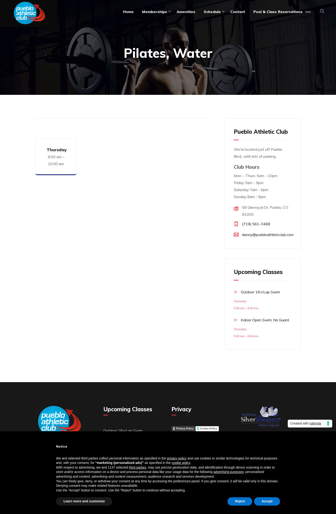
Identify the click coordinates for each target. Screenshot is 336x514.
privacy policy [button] (176, 458)
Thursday (57, 149)
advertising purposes (229, 472)
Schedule (212, 11)
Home (128, 11)
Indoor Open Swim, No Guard (265, 320)
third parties (137, 467)
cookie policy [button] (181, 463)
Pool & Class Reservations (278, 11)
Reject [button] (240, 501)
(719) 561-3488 (256, 224)
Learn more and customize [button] (84, 501)
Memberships (154, 11)
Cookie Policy (208, 428)
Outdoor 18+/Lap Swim (260, 292)
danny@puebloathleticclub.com (268, 234)
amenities (186, 11)
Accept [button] (267, 501)
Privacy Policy (185, 428)
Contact (237, 11)
